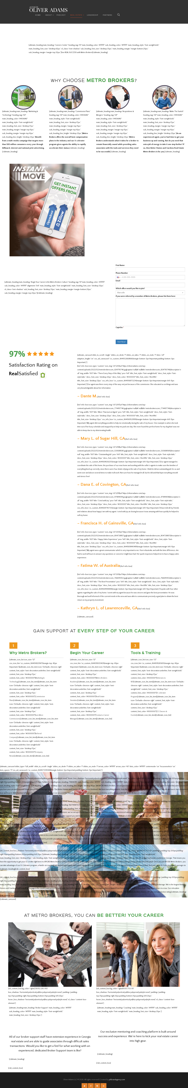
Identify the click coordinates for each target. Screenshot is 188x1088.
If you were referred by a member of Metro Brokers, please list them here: (146, 291)
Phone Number (122, 268)
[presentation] (135, 330)
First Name (120, 260)
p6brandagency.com (117, 1073)
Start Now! (121, 336)
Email (118, 275)
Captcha (120, 322)
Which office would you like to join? (130, 283)
